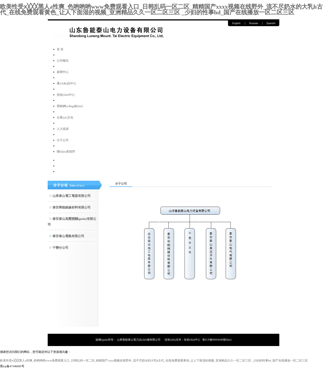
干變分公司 (60, 247)
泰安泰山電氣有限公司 (68, 236)
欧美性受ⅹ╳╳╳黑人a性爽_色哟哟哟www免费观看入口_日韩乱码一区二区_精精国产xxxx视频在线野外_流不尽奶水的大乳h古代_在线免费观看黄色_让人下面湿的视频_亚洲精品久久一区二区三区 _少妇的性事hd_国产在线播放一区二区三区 (161, 9)
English (236, 23)
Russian (253, 23)
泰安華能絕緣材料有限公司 (71, 207)
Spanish (270, 23)
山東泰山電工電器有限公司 (71, 196)
